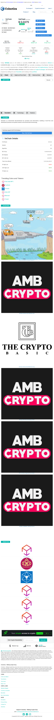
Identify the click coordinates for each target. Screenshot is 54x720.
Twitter (4, 32)
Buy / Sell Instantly (5, 695)
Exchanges (29, 8)
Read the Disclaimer (6, 650)
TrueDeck (27, 570)
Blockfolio (3, 692)
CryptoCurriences (40, 8)
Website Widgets (4, 688)
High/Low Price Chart (18, 75)
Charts (4, 75)
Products (26, 12)
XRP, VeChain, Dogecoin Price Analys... (27, 473)
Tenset (27, 624)
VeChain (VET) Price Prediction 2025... (27, 419)
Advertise (3, 706)
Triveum (27, 583)
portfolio (34, 71)
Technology (18, 112)
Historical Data (34, 75)
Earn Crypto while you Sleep (43, 35)
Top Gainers (3, 679)
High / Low (3, 683)
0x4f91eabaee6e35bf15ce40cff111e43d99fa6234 (28, 711)
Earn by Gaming (42, 31)
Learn (50, 8)
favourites (19, 71)
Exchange (41, 24)
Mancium (27, 610)
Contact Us (3, 704)
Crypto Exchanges (40, 69)
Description (5, 112)
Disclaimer (3, 699)
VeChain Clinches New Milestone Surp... (27, 366)
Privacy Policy (4, 702)
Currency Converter (5, 690)
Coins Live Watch (4, 676)
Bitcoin (50, 63)
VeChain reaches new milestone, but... (27, 313)
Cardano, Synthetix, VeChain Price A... (27, 526)
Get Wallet (40, 28)
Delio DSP (27, 597)
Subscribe (43, 640)
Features (30, 112)
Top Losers (3, 681)
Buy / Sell (41, 20)
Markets (46, 75)
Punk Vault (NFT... (27, 556)
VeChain (33, 53)
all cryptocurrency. (43, 67)
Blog (34, 12)
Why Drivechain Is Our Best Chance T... (27, 260)
